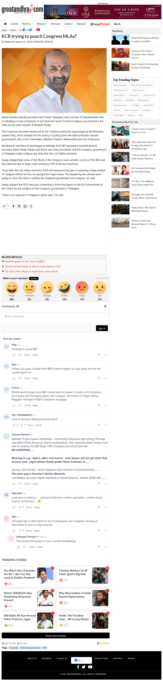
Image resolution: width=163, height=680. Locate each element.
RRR (140, 115)
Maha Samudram (120, 105)
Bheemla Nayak (119, 85)
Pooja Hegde (118, 115)
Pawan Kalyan (119, 95)
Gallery (69, 24)
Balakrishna (149, 105)
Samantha (117, 100)
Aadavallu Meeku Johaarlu (142, 85)
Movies (42, 24)
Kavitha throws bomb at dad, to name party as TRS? (33, 264)
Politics (27, 24)
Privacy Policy (101, 656)
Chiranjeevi (134, 95)
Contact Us (61, 656)
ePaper (131, 656)
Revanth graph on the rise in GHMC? (25, 259)
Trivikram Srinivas (120, 90)
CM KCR (116, 110)
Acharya (131, 115)
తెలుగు (117, 24)
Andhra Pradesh (131, 110)
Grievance (118, 656)
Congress (14, 646)
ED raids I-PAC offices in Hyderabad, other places (31, 269)
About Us (32, 656)
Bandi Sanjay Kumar (30, 646)
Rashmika (130, 100)
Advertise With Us (81, 656)
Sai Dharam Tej (149, 95)
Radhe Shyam (138, 90)
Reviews (56, 24)
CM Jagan (135, 105)
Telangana (146, 110)
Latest (14, 24)
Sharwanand (143, 100)
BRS (45, 646)
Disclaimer (46, 656)
